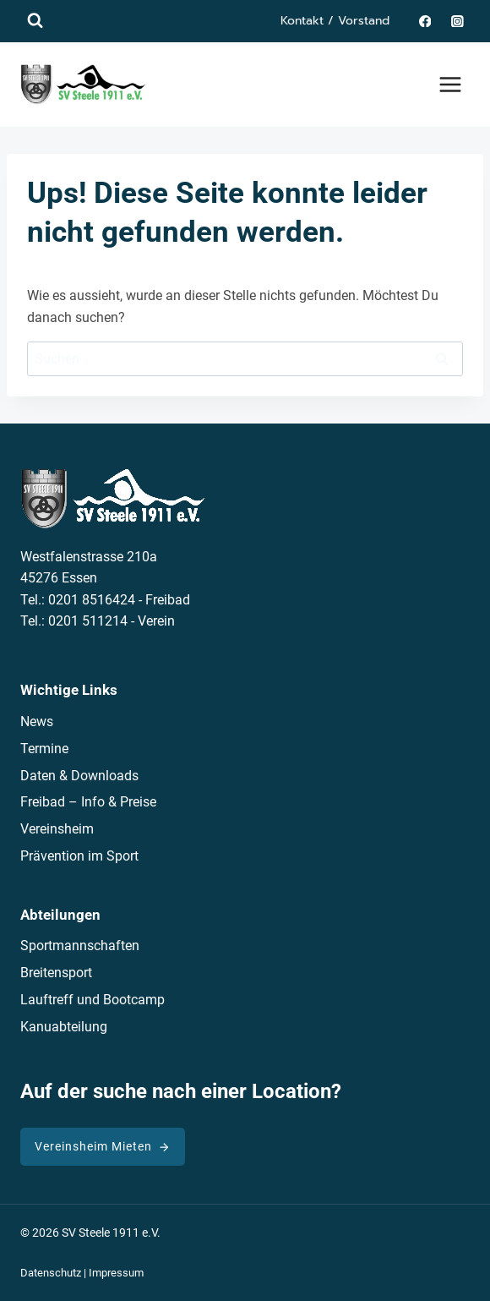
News (36, 721)
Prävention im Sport (79, 856)
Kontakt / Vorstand (334, 21)
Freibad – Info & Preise (88, 802)
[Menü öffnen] (450, 84)
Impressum (116, 1272)
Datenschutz (50, 1272)
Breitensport (56, 973)
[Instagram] (457, 20)
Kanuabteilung (63, 1027)
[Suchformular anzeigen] (35, 21)
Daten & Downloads (79, 776)
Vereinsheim (57, 829)
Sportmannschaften (79, 945)
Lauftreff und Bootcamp (92, 1000)
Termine (44, 749)
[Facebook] (424, 20)
